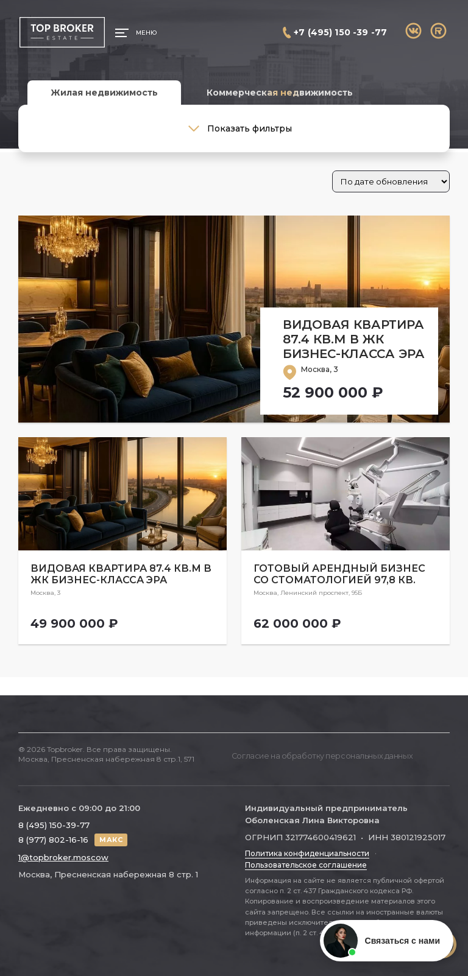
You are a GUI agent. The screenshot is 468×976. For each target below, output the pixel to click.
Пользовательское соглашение (306, 861)
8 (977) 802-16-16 (53, 836)
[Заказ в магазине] (391, 181)
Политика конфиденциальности (307, 850)
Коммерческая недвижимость (280, 92)
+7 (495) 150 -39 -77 (340, 32)
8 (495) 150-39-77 (54, 821)
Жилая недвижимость (104, 92)
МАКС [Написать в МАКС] (110, 836)
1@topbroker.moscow (63, 854)
